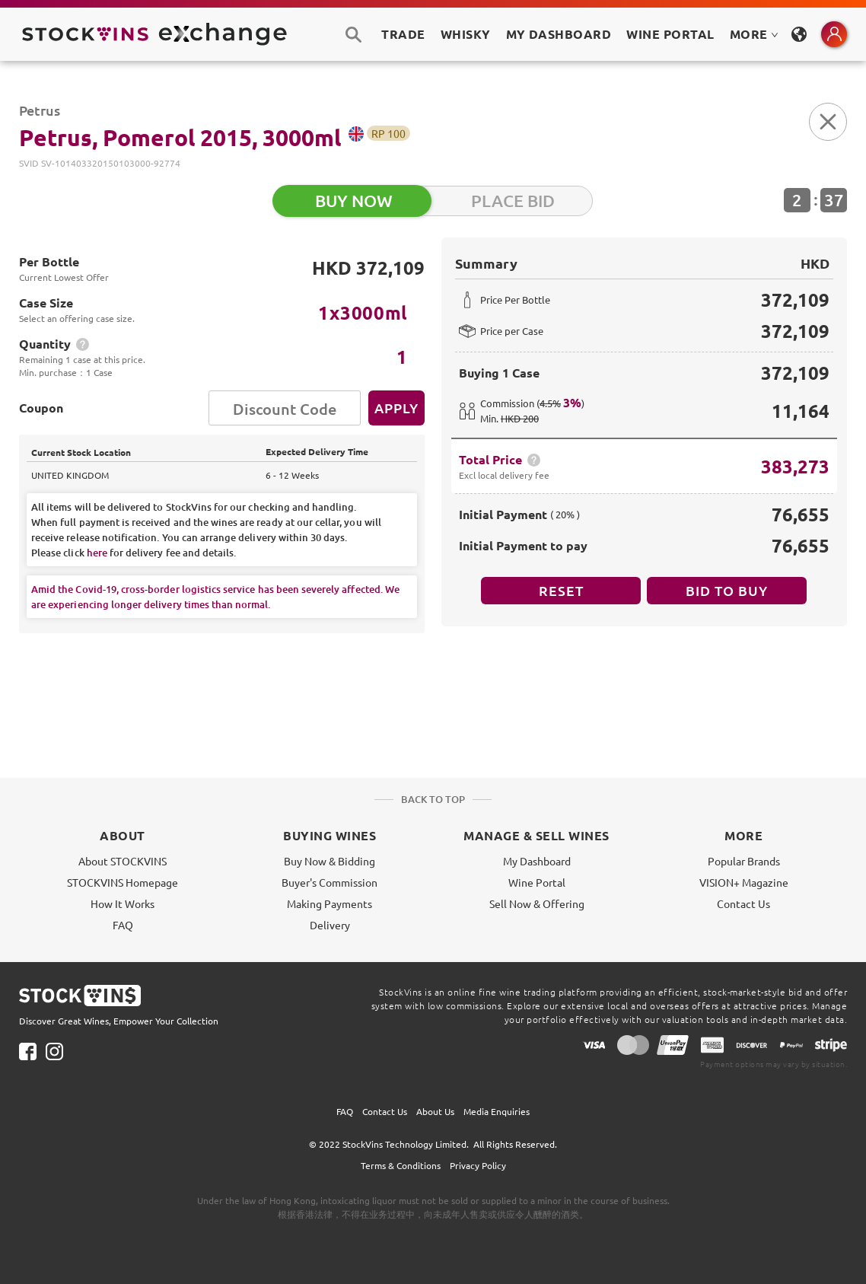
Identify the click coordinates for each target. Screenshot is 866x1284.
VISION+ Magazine (743, 882)
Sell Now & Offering (536, 903)
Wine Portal (670, 34)
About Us (435, 1111)
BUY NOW (354, 200)
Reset (561, 590)
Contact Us (743, 903)
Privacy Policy (478, 1165)
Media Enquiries (496, 1111)
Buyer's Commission (329, 882)
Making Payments (329, 903)
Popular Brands (744, 861)
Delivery (330, 925)
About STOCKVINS (122, 861)
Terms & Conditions (401, 1165)
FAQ (123, 925)
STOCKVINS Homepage (122, 882)
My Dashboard (537, 861)
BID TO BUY (727, 590)
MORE (754, 34)
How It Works (122, 903)
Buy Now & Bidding (329, 861)
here (97, 552)
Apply (396, 407)
